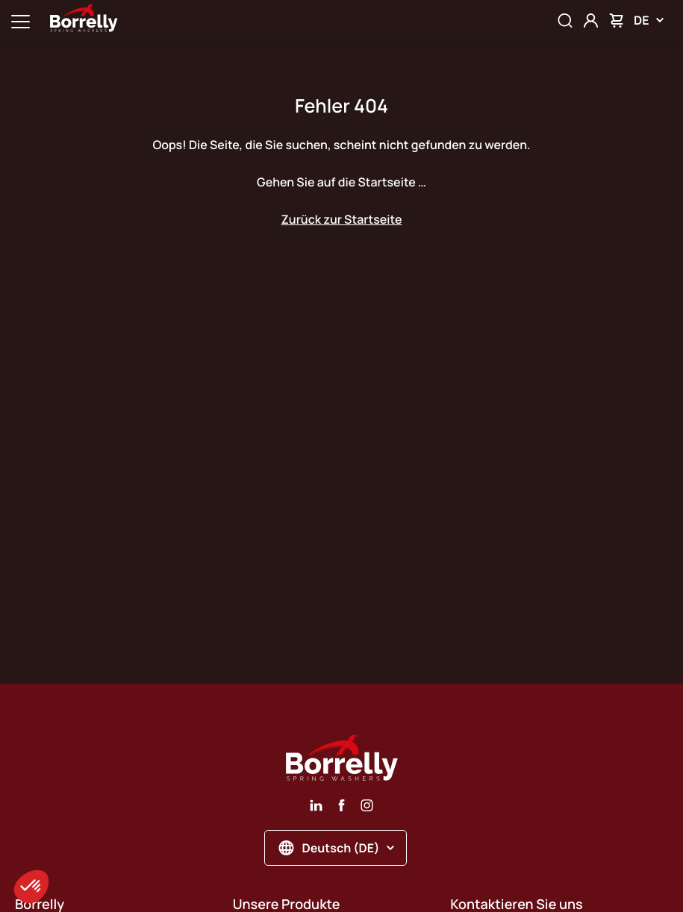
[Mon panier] (616, 20)
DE (649, 20)
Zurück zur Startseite (341, 219)
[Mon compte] (591, 20)
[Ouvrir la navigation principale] (20, 20)
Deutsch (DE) (337, 848)
